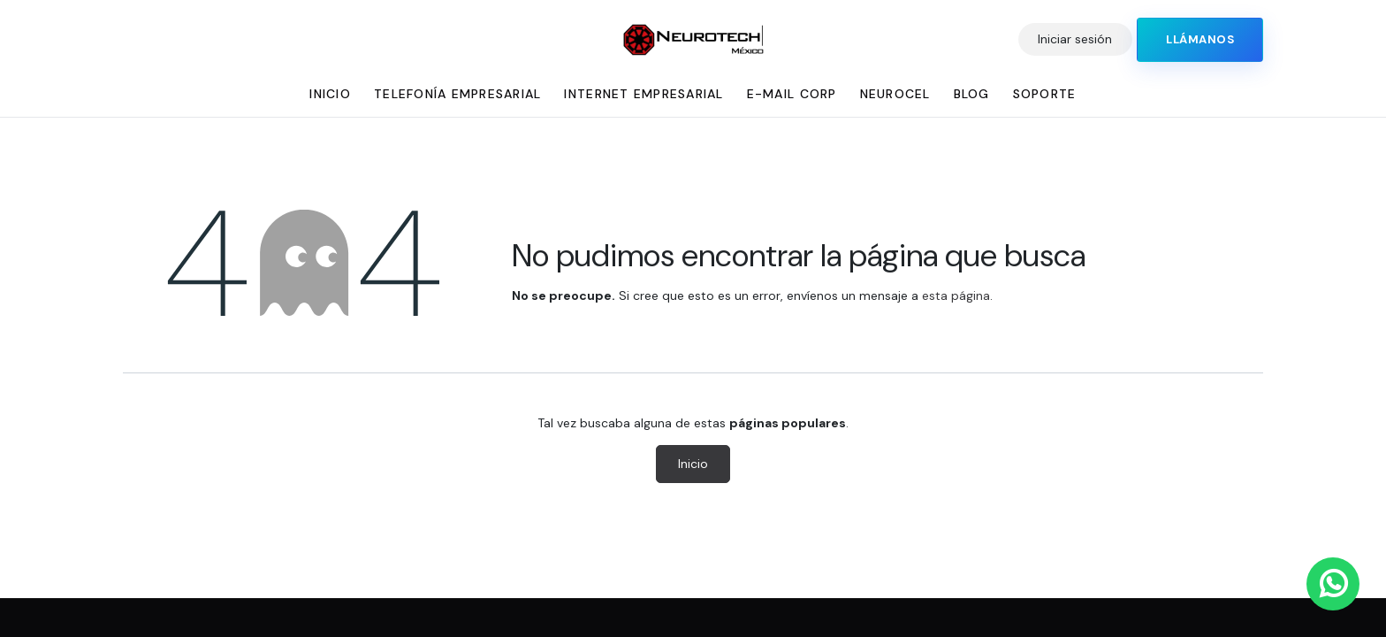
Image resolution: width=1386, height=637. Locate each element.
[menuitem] (330, 94)
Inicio (693, 464)
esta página (956, 295)
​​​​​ (1200, 40)
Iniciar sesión (1075, 39)
